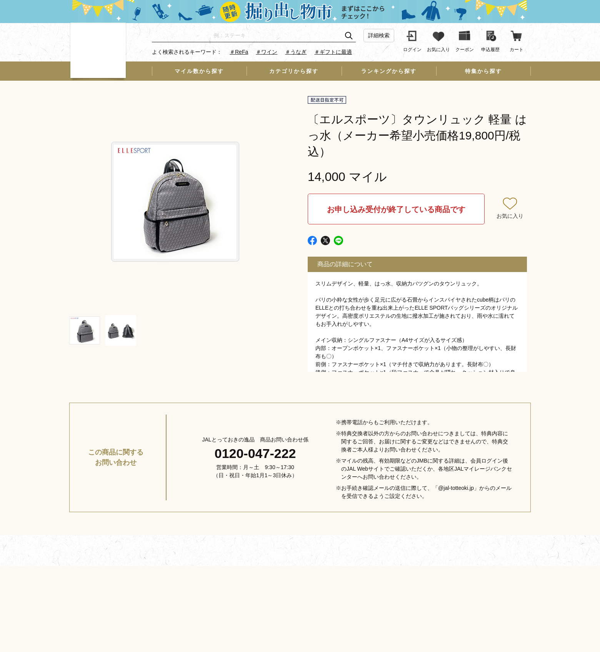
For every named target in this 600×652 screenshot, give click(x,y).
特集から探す (483, 71)
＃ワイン (266, 52)
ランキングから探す (389, 71)
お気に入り (510, 216)
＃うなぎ (296, 52)
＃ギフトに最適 (333, 52)
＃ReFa (239, 52)
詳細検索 (379, 35)
